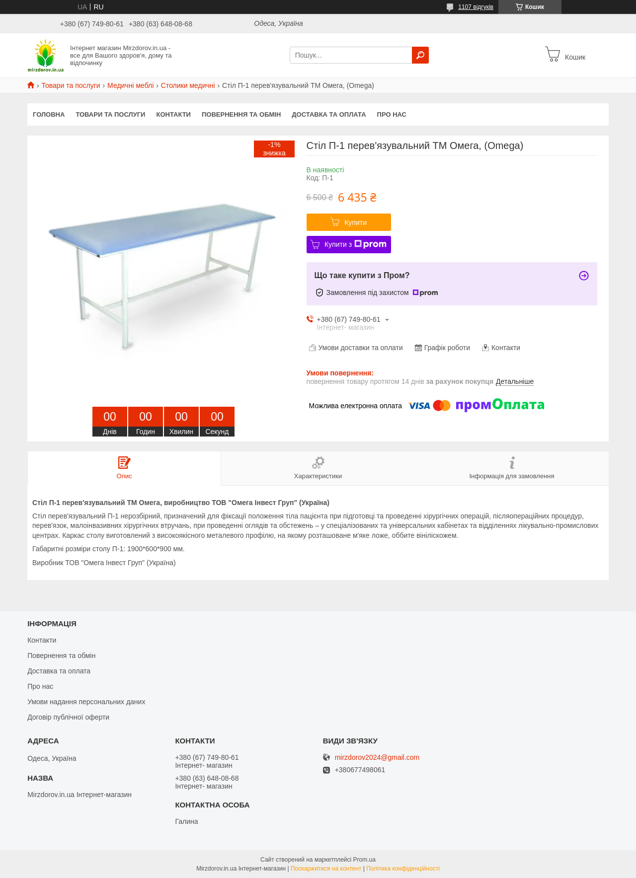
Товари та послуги (70, 85)
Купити (355, 222)
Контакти (173, 114)
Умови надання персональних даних (86, 702)
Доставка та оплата (329, 114)
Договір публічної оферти (68, 717)
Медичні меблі (130, 85)
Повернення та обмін (241, 114)
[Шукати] (420, 55)
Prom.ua (364, 859)
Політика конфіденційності (403, 868)
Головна (49, 114)
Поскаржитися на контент (326, 868)
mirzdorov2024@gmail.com (377, 757)
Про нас (391, 114)
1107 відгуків (475, 6)
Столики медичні (188, 85)
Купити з (355, 244)
